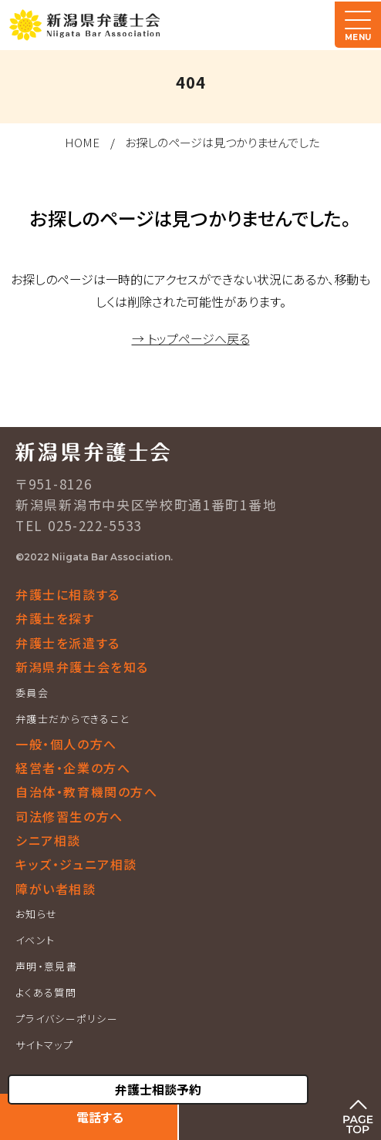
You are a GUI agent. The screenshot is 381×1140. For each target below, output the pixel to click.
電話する (99, 1117)
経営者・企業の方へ (72, 767)
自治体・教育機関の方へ (86, 791)
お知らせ (36, 913)
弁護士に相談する (67, 594)
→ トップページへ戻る (191, 338)
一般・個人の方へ (66, 744)
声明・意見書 (46, 966)
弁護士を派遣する (67, 643)
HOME (82, 142)
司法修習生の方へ (69, 816)
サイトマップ (44, 1044)
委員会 (32, 692)
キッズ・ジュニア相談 (76, 864)
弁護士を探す (55, 618)
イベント (35, 940)
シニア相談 (48, 840)
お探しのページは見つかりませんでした (222, 142)
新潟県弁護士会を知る (82, 666)
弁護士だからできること (72, 718)
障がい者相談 (55, 888)
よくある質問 (45, 992)
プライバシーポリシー (66, 1018)
